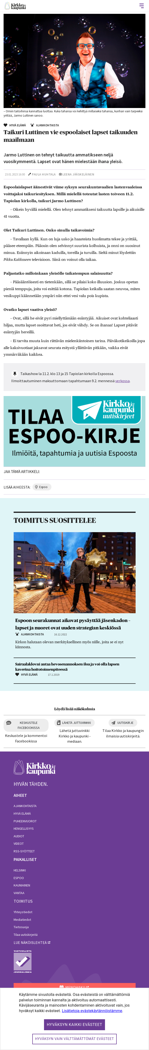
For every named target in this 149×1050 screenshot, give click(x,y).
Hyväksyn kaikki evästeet (74, 1024)
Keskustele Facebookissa (29, 725)
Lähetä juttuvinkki (76, 723)
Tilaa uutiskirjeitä (26, 934)
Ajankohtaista (25, 806)
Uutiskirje (125, 723)
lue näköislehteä (30, 942)
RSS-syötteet (24, 851)
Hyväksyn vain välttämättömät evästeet (74, 1039)
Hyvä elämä (22, 813)
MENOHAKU (72, 987)
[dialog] (74, 1019)
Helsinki (20, 870)
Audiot (19, 836)
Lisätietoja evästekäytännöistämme (92, 1011)
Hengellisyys (24, 828)
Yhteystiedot (23, 912)
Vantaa (19, 893)
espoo (43, 487)
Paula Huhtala (44, 174)
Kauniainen (22, 885)
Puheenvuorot (25, 821)
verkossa (122, 380)
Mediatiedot (22, 919)
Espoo (19, 878)
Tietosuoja (21, 927)
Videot (19, 843)
